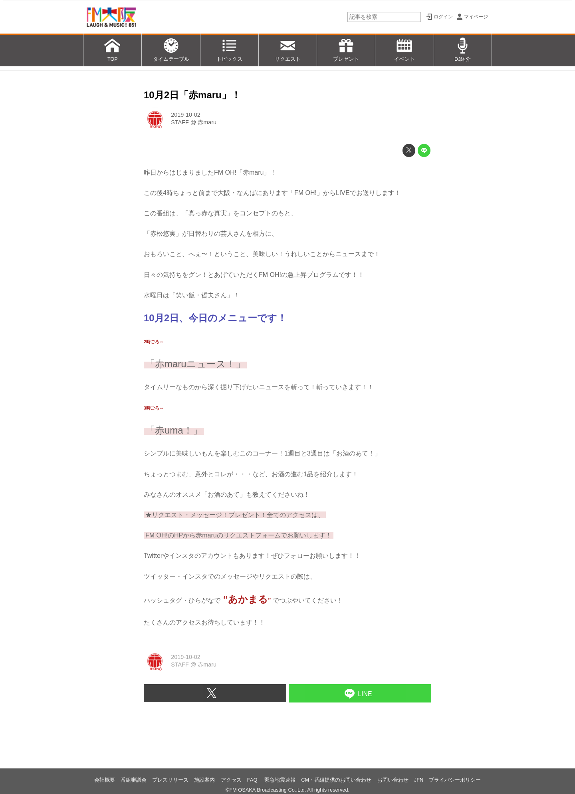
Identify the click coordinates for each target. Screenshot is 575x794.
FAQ (253, 780)
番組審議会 (134, 780)
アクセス (231, 780)
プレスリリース (170, 780)
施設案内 (204, 780)
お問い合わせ (392, 780)
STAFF (180, 122)
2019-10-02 (185, 114)
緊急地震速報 (279, 780)
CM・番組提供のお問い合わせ (336, 780)
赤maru (207, 122)
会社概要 (104, 780)
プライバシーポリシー (455, 780)
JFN (418, 780)
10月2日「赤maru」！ (192, 95)
